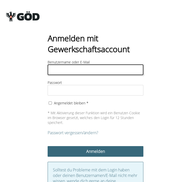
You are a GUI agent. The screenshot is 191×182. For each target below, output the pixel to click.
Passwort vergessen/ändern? (73, 132)
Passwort (55, 82)
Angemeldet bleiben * (71, 103)
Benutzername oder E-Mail (69, 62)
